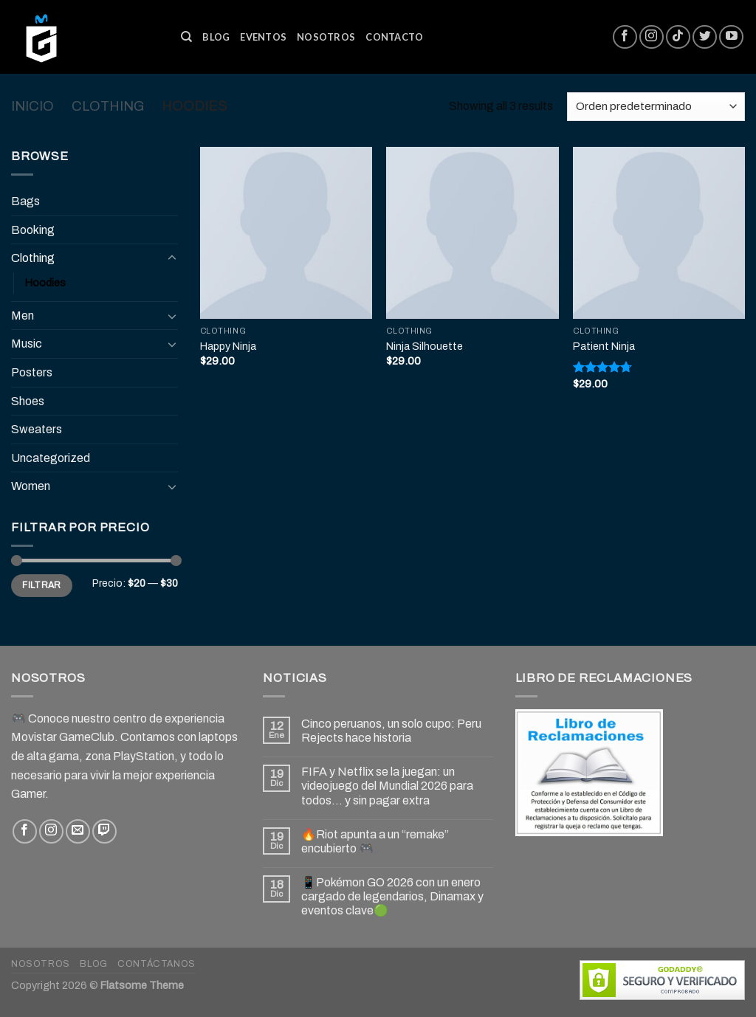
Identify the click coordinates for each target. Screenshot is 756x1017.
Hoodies (45, 283)
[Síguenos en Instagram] (651, 37)
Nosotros (326, 37)
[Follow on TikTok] (678, 37)
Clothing (108, 106)
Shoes (27, 401)
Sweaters (36, 429)
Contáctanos (156, 964)
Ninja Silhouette (424, 346)
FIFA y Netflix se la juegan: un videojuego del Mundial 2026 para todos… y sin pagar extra (387, 785)
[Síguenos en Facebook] (625, 37)
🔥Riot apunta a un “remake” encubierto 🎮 (375, 841)
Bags (25, 201)
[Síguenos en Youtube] (731, 37)
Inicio (32, 106)
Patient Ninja (604, 346)
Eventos (263, 37)
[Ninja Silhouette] (472, 233)
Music (26, 343)
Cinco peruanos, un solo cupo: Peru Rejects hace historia (391, 730)
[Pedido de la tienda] (656, 106)
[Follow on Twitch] (104, 831)
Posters (31, 372)
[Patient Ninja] (659, 233)
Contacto (394, 37)
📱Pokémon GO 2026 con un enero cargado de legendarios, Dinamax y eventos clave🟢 (392, 896)
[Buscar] (186, 37)
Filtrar (41, 585)
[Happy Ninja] (286, 233)
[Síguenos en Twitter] (705, 37)
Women (30, 486)
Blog (216, 37)
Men (22, 315)
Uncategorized (50, 458)
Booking (33, 230)
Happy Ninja (228, 346)
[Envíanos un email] (78, 831)
